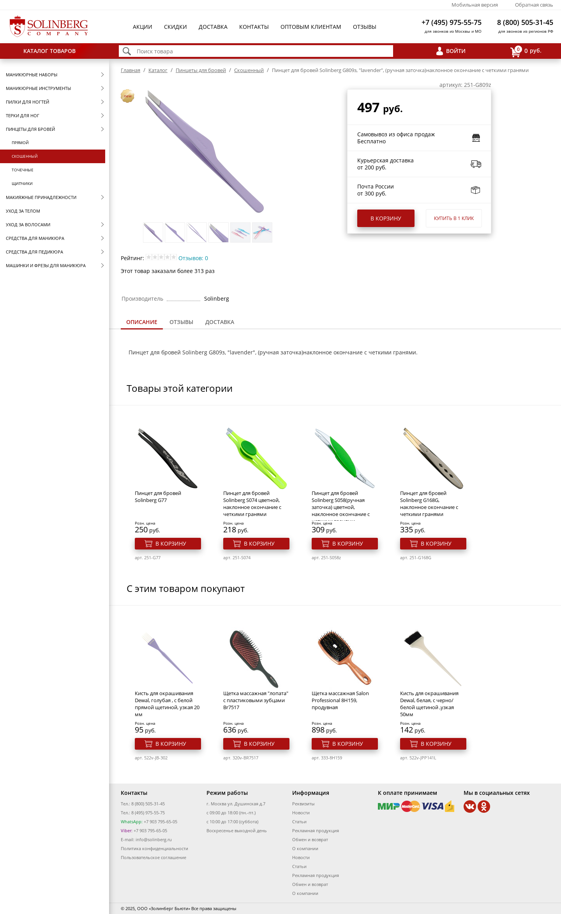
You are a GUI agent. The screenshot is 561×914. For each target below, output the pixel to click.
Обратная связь (534, 4)
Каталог (158, 70)
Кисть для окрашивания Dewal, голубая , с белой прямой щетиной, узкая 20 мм (167, 704)
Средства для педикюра (34, 252)
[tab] (142, 322)
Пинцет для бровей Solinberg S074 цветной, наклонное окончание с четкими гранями (252, 504)
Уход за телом (23, 211)
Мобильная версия (475, 4)
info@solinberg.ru (154, 839)
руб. (526, 51)
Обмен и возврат (310, 839)
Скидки (175, 26)
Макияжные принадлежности (41, 197)
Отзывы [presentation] (181, 322)
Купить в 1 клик (454, 218)
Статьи (299, 821)
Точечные (23, 170)
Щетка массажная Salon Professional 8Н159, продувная (340, 700)
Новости (301, 812)
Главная (130, 70)
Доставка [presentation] (219, 322)
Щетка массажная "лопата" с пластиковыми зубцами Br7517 (255, 700)
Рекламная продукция (315, 830)
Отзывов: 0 (193, 258)
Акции (142, 26)
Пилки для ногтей (27, 102)
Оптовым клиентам (310, 26)
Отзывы (364, 26)
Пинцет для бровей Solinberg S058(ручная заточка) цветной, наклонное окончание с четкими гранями (341, 507)
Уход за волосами (28, 224)
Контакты (254, 26)
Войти (456, 51)
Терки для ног (22, 115)
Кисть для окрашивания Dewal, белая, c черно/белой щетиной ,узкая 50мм (429, 704)
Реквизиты (303, 804)
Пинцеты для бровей (30, 129)
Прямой (20, 142)
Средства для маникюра (35, 238)
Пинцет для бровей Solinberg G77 (158, 497)
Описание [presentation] (141, 322)
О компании (305, 848)
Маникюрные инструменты (38, 88)
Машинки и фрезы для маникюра (46, 265)
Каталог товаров (49, 51)
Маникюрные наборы (31, 74)
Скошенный (25, 156)
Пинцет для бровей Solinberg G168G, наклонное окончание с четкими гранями (429, 504)
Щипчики (22, 183)
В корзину (385, 218)
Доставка (213, 26)
